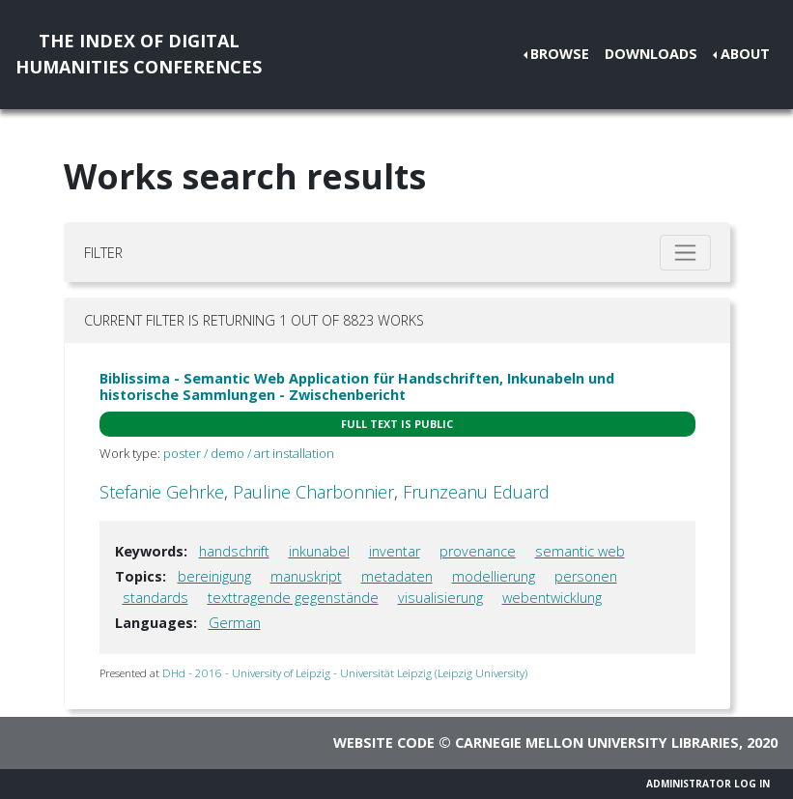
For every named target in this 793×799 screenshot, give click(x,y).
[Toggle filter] (685, 253)
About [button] (745, 53)
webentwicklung (552, 597)
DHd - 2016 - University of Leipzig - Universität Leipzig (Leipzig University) (344, 673)
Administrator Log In (708, 783)
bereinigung (214, 576)
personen (585, 576)
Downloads (651, 53)
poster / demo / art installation (248, 453)
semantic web (580, 551)
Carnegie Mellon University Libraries (597, 742)
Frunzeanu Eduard (476, 491)
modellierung (493, 576)
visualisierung (440, 597)
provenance (477, 551)
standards (155, 597)
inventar (394, 551)
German (235, 623)
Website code (384, 742)
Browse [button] (559, 53)
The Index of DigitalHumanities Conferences (138, 53)
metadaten (397, 576)
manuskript (306, 576)
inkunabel (319, 551)
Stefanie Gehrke (161, 491)
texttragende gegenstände (293, 597)
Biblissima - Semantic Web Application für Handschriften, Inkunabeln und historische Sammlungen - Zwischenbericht (356, 386)
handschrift (234, 551)
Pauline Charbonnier (313, 491)
